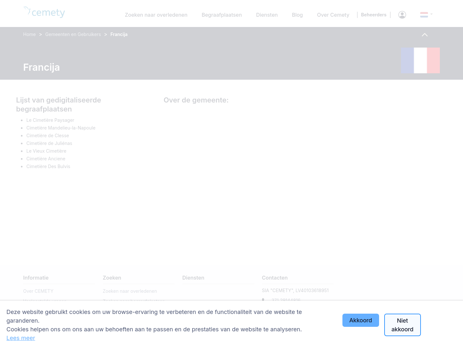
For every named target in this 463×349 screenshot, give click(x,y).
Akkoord (360, 320)
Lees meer (20, 338)
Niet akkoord (402, 325)
